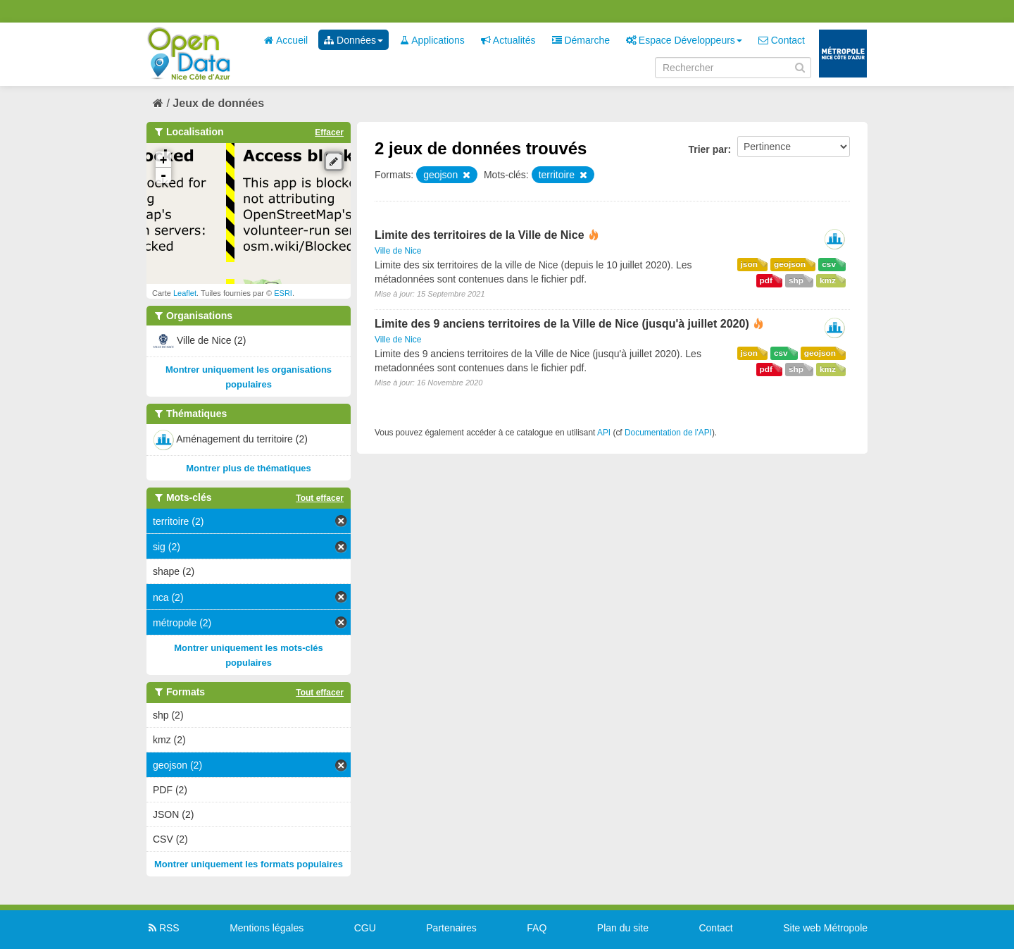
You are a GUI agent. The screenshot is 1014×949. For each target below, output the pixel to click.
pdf (766, 280)
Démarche (581, 40)
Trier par (707, 149)
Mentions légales (266, 928)
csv (829, 264)
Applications (432, 40)
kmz (828, 280)
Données (353, 40)
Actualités (508, 40)
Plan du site (623, 928)
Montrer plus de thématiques (248, 468)
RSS (163, 928)
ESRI (283, 293)
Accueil (286, 40)
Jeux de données (218, 103)
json (749, 264)
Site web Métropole (825, 928)
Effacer (329, 132)
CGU (365, 928)
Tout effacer (320, 498)
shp (796, 280)
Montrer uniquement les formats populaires (248, 864)
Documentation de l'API (668, 433)
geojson (790, 264)
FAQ (536, 928)
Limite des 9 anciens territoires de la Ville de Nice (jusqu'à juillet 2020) (562, 324)
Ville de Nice (398, 251)
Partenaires (451, 928)
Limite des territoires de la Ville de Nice (479, 235)
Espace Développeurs (684, 40)
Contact (781, 40)
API (604, 433)
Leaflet (184, 293)
